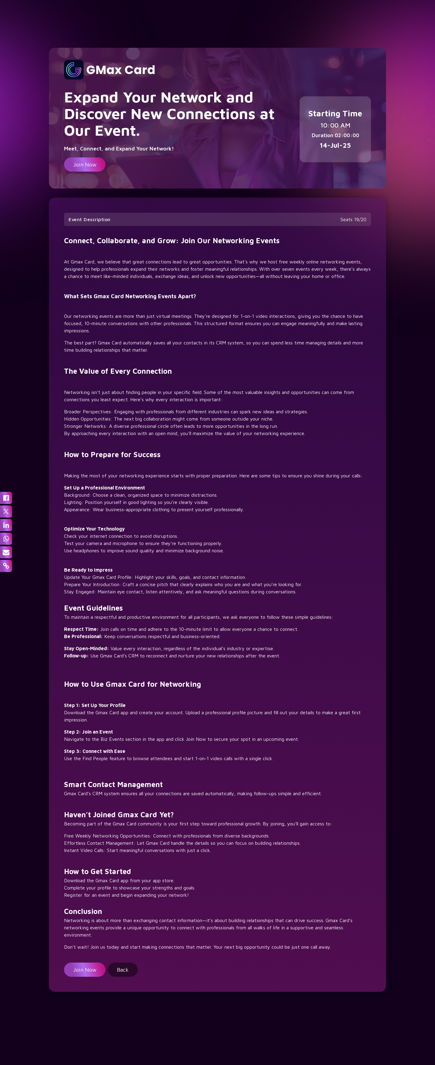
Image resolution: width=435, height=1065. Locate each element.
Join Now (84, 164)
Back (123, 970)
